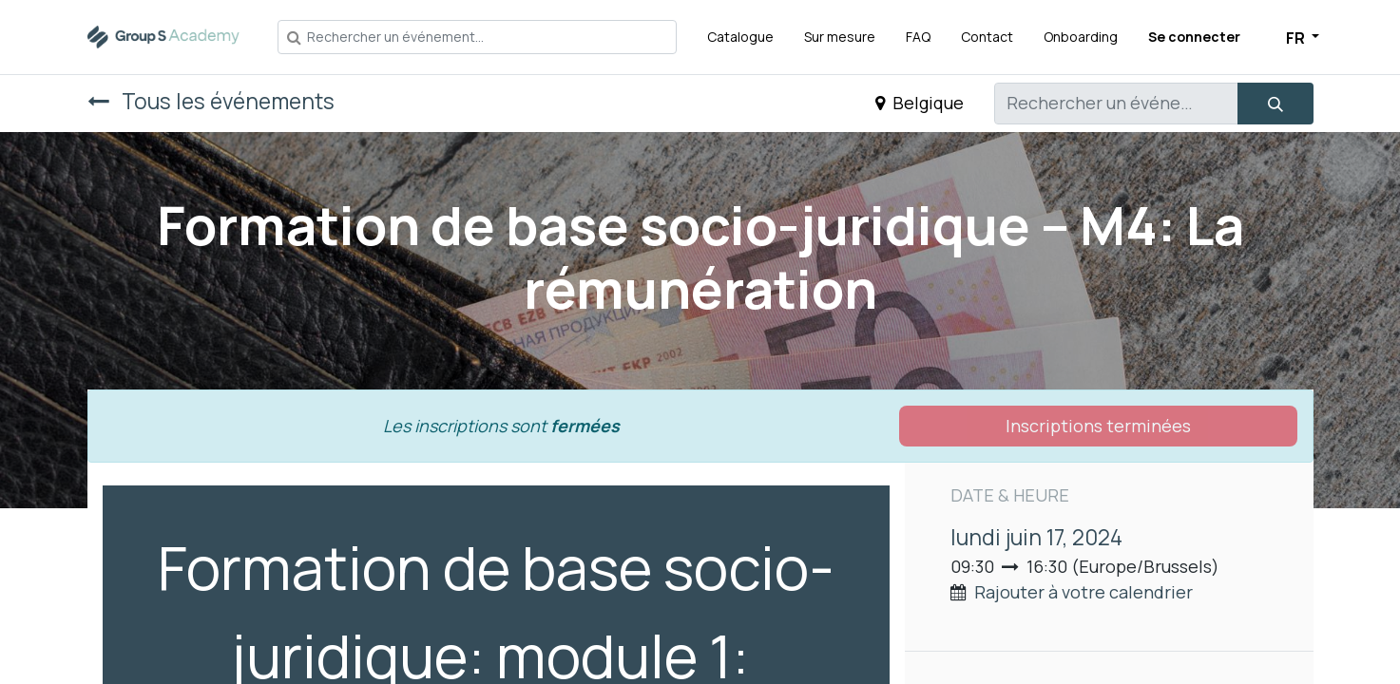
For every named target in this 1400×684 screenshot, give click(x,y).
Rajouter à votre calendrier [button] (1083, 591)
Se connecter (1194, 37)
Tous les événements (211, 101)
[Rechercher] (1275, 103)
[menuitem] (740, 36)
